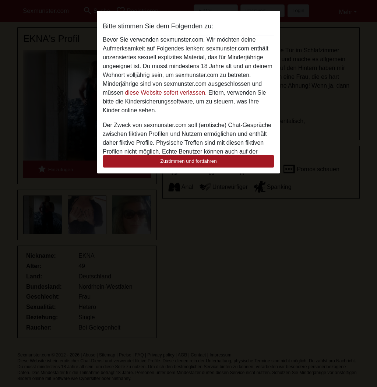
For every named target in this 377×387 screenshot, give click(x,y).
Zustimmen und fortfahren (188, 161)
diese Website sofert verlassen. (166, 92)
